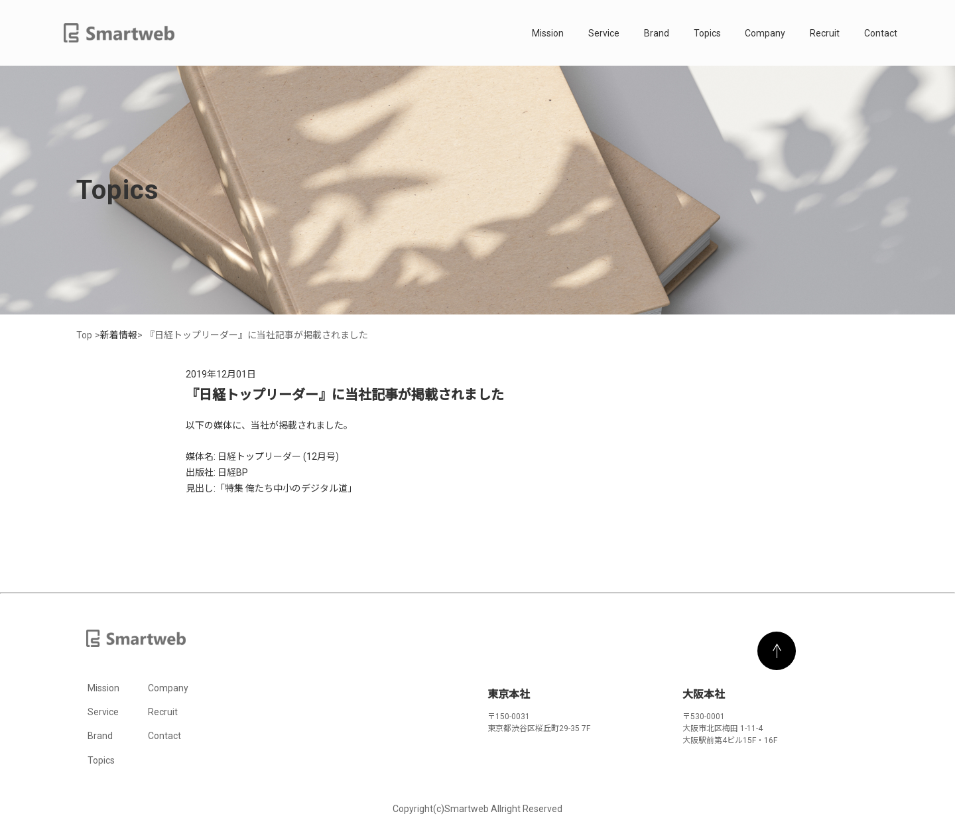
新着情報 (118, 335)
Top (84, 335)
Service (603, 33)
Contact (880, 33)
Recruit (825, 33)
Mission (548, 33)
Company (765, 33)
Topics (707, 33)
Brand (656, 33)
